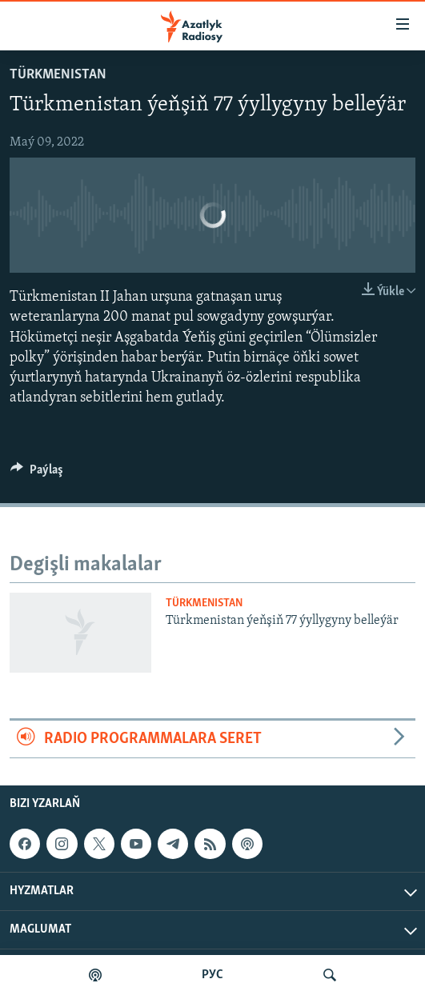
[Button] (36, 473)
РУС (212, 975)
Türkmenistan (58, 74)
